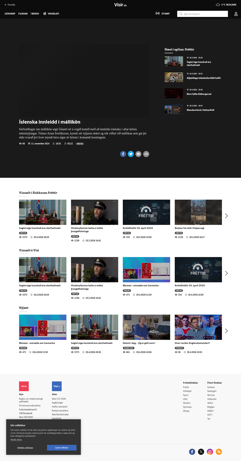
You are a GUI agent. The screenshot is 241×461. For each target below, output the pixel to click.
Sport (185, 395)
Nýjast (23, 307)
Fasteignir (212, 391)
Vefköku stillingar (25, 448)
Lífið (185, 399)
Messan (127, 290)
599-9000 (28, 417)
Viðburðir (212, 399)
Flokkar (23, 14)
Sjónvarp (187, 407)
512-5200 (61, 399)
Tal (208, 419)
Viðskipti (187, 391)
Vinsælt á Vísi (29, 250)
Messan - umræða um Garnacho (141, 285)
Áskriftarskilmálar (60, 415)
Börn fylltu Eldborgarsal (199, 94)
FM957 (210, 411)
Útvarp (186, 411)
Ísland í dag (128, 348)
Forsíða (10, 4)
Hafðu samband (59, 407)
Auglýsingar (57, 403)
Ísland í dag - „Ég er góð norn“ (139, 343)
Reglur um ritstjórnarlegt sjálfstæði (31, 400)
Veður (210, 403)
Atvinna (211, 395)
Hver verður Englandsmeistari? (192, 343)
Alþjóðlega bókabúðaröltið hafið (204, 78)
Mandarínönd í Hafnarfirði (200, 110)
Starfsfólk (56, 419)
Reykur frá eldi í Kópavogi (189, 228)
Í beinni (35, 14)
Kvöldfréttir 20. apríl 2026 (138, 228)
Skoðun (186, 403)
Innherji (211, 387)
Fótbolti (179, 348)
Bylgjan (210, 407)
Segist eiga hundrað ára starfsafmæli (40, 228)
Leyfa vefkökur (62, 448)
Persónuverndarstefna (29, 406)
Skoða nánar (16, 440)
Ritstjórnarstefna (60, 411)
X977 (209, 415)
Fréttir (80, 143)
